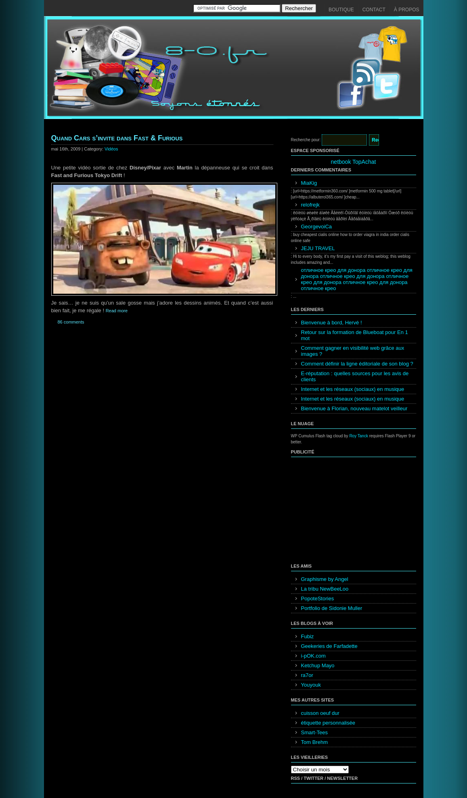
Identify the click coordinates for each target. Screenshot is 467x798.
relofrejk (310, 205)
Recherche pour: (306, 140)
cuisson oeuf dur (320, 713)
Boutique (341, 10)
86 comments (71, 322)
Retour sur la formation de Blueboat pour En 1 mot (354, 335)
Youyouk (311, 685)
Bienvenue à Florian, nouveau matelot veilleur (354, 408)
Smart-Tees (314, 732)
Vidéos (111, 148)
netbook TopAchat (353, 162)
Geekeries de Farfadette (329, 646)
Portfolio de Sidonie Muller (331, 608)
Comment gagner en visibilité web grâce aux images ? (352, 351)
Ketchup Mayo (318, 665)
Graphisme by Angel (324, 579)
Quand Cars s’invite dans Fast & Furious (117, 138)
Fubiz (307, 636)
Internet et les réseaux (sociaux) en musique (352, 389)
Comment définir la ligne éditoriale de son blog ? (357, 364)
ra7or (307, 675)
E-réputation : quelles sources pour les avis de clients (355, 376)
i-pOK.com (313, 656)
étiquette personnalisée (328, 723)
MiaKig (309, 183)
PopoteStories (317, 598)
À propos (406, 10)
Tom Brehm (314, 742)
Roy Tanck (358, 436)
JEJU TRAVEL (318, 248)
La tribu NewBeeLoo (325, 589)
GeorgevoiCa (316, 227)
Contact (373, 10)
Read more (117, 310)
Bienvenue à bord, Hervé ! (331, 323)
